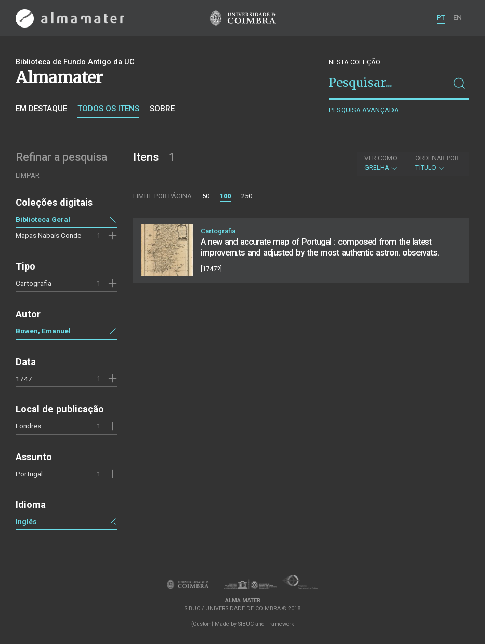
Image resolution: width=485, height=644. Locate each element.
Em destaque (41, 108)
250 (246, 196)
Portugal (29, 473)
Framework (280, 624)
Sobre (162, 108)
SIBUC (246, 624)
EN (457, 17)
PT (441, 17)
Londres (28, 426)
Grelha (381, 163)
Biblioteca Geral (43, 219)
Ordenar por (437, 158)
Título (437, 163)
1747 (24, 378)
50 (205, 196)
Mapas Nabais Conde (48, 235)
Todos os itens (108, 108)
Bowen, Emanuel (43, 331)
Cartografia (33, 283)
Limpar (28, 175)
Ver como (380, 158)
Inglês (26, 521)
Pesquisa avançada (364, 110)
